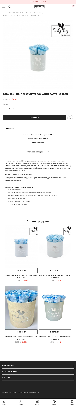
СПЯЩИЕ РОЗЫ (14, 13)
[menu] (3, 6)
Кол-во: (5, 104)
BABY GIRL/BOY (27, 13)
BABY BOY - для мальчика (42, 13)
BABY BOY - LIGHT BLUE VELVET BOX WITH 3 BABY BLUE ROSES (21, 15)
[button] (21, 402)
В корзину (34, 118)
